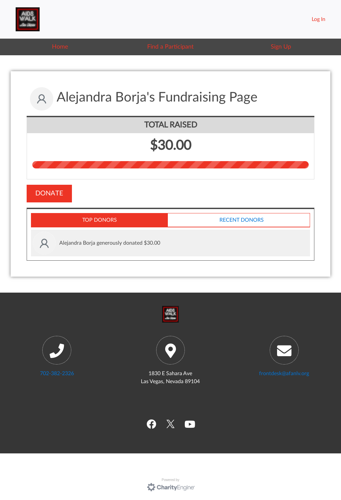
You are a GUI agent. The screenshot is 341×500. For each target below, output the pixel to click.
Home (60, 47)
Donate (49, 193)
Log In (318, 19)
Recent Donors (241, 220)
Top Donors (99, 220)
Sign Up (281, 47)
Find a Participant (170, 47)
